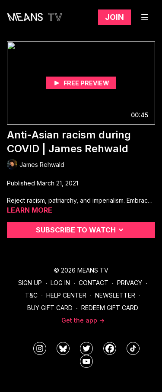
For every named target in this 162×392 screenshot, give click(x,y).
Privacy (129, 282)
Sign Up (30, 282)
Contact (93, 282)
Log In (60, 282)
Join (114, 17)
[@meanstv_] (133, 348)
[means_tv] (39, 348)
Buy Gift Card (50, 307)
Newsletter (115, 295)
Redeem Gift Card (109, 307)
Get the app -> (83, 320)
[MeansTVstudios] (63, 348)
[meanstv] (109, 348)
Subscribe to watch (81, 230)
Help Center (66, 295)
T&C (31, 295)
